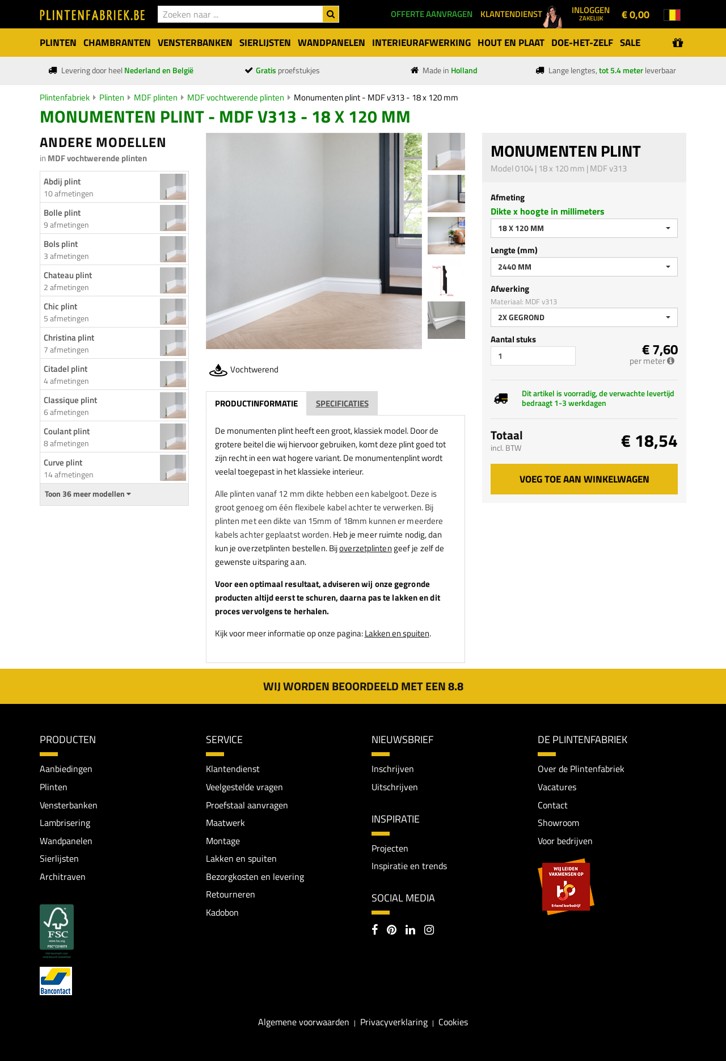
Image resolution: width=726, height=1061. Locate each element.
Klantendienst (233, 768)
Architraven (63, 876)
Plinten (111, 97)
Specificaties (342, 403)
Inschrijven (393, 768)
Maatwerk (225, 822)
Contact (553, 805)
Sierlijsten (59, 858)
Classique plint (70, 399)
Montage (223, 841)
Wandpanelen (66, 841)
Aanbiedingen (66, 768)
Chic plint (60, 306)
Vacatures (557, 787)
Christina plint (69, 337)
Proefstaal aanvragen (247, 805)
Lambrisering (65, 822)
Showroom (558, 822)
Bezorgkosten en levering (255, 876)
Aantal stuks (513, 339)
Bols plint (61, 243)
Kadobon (222, 912)
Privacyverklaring (394, 1022)
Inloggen (591, 13)
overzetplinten (365, 548)
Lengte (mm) (514, 250)
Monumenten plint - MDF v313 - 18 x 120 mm (376, 97)
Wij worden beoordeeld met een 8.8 (363, 686)
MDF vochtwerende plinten (235, 97)
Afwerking (510, 288)
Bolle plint (62, 212)
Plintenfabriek (65, 97)
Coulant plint (67, 431)
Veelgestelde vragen (244, 787)
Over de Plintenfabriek (581, 768)
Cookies (453, 1022)
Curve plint (63, 462)
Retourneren (230, 894)
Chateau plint (68, 275)
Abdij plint (62, 181)
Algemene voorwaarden (303, 1022)
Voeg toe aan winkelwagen (584, 479)
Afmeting (508, 197)
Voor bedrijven (565, 841)
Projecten (390, 848)
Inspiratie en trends (409, 866)
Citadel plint (65, 368)
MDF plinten (156, 97)
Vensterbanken (69, 805)
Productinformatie (256, 403)
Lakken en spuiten (397, 633)
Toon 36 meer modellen (88, 494)
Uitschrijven (395, 787)
